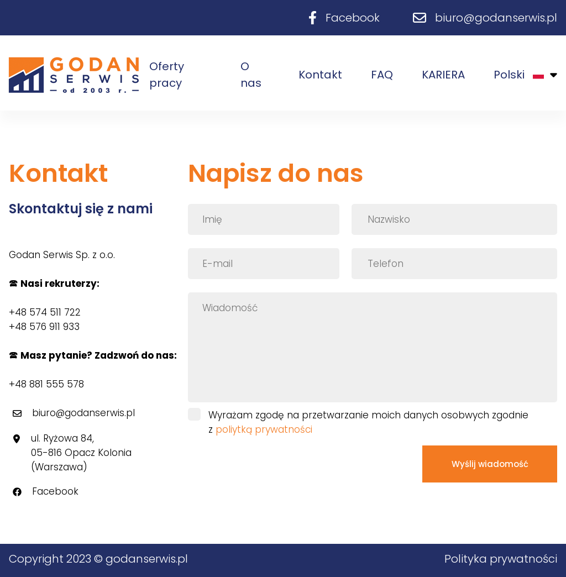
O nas (250, 75)
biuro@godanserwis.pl (496, 17)
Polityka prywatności (500, 558)
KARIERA (443, 74)
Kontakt (320, 74)
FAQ (382, 74)
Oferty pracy (166, 75)
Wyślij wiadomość (490, 464)
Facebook (353, 17)
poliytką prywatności (264, 429)
